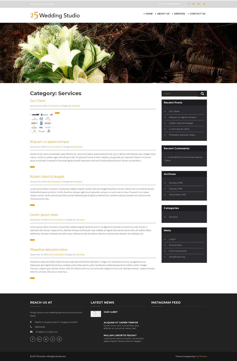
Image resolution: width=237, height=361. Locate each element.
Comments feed (177, 251)
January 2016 (175, 188)
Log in (172, 239)
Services (179, 13)
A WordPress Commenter (181, 157)
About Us (163, 13)
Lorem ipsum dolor (44, 215)
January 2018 (176, 182)
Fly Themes (201, 356)
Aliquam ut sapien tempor (49, 142)
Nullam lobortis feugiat (47, 176)
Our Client (37, 101)
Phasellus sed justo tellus (49, 249)
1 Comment (53, 105)
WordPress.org (177, 256)
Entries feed (175, 245)
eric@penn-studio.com (47, 332)
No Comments (54, 147)
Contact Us (197, 13)
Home (149, 13)
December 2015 (177, 194)
